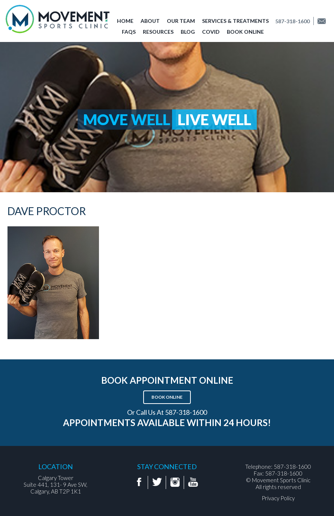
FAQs (129, 31)
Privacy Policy (278, 498)
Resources (158, 31)
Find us (324, 21)
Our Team (181, 21)
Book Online (245, 31)
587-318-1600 (292, 21)
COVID (211, 31)
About (150, 21)
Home (125, 21)
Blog (188, 31)
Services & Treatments (235, 21)
